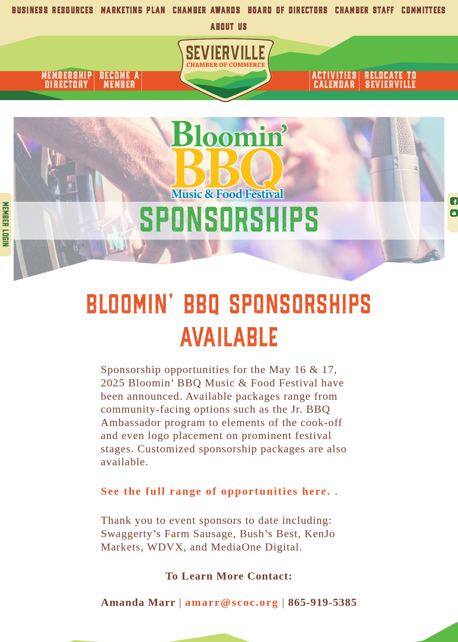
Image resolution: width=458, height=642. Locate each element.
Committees (423, 11)
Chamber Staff (364, 11)
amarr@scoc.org (232, 602)
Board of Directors (288, 11)
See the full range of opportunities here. (218, 491)
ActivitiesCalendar (334, 80)
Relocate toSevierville (390, 80)
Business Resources (53, 11)
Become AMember (119, 80)
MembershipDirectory (66, 80)
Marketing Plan (133, 11)
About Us (229, 27)
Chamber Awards (207, 11)
